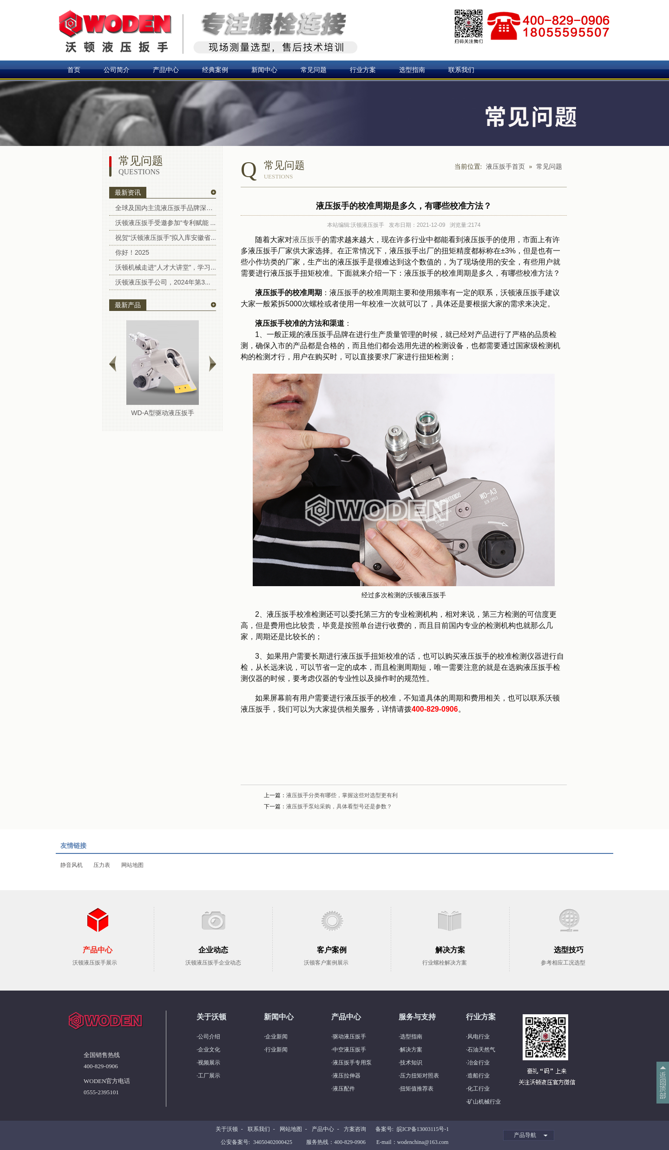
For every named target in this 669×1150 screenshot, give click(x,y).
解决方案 (411, 1049)
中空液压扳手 (349, 1049)
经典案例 (215, 69)
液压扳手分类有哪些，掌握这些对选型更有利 (342, 795)
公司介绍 (209, 1036)
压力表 (101, 865)
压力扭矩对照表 (419, 1075)
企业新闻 (276, 1036)
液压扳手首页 (505, 166)
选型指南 (412, 69)
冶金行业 (478, 1062)
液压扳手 (307, 240)
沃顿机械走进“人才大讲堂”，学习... (165, 267)
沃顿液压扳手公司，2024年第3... (162, 282)
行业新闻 (276, 1049)
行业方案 (363, 69)
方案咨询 (355, 1129)
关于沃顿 (227, 1129)
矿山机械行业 (484, 1101)
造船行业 (478, 1075)
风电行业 (478, 1036)
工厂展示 (209, 1075)
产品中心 (166, 69)
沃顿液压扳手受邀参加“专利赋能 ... (165, 222)
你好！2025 (132, 252)
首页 (73, 69)
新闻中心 (264, 69)
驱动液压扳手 (349, 1036)
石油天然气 (481, 1049)
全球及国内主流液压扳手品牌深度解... (165, 207)
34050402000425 (272, 1142)
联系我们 (461, 69)
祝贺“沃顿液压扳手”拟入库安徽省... (165, 237)
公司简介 (117, 69)
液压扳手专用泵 (352, 1062)
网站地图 (132, 865)
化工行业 (478, 1088)
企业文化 (209, 1049)
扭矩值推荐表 (416, 1088)
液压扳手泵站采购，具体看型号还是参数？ (339, 806)
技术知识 (411, 1062)
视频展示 (209, 1062)
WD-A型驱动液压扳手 (162, 412)
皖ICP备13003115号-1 (423, 1129)
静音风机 (71, 865)
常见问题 (314, 69)
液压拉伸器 (347, 1075)
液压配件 (344, 1088)
